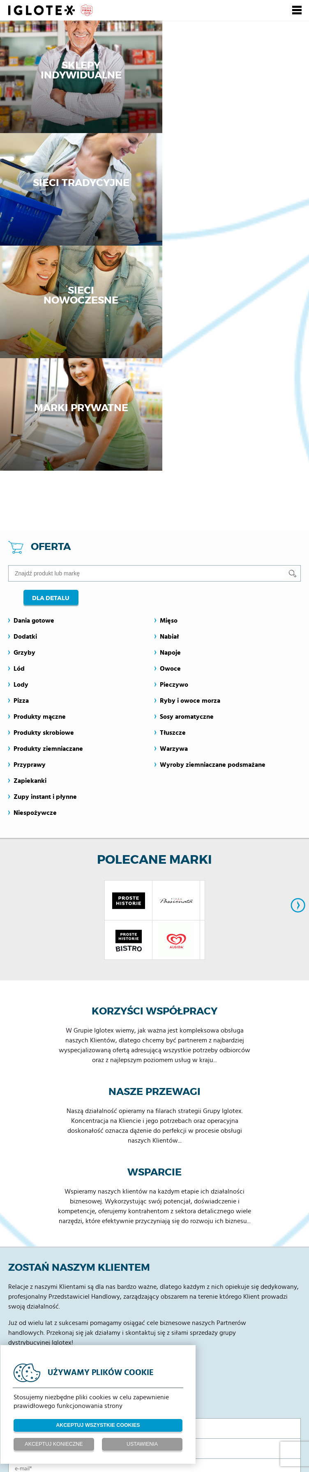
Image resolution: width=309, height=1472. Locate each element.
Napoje (170, 432)
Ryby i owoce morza (190, 480)
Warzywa (174, 528)
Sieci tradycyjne (232, 72)
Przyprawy (30, 544)
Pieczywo (174, 464)
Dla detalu (49, 378)
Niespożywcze (35, 592)
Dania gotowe (34, 400)
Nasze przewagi (154, 872)
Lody (21, 464)
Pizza (21, 480)
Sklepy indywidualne (77, 72)
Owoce (170, 448)
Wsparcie (154, 952)
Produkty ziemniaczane (48, 528)
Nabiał (169, 416)
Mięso (169, 400)
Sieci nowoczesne (77, 187)
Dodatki (25, 416)
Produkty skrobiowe (44, 512)
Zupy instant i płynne (45, 576)
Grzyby (24, 432)
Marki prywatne (232, 187)
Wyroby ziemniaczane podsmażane (212, 544)
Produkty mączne (40, 496)
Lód (19, 448)
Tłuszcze (173, 512)
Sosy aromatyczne (187, 496)
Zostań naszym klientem (79, 1047)
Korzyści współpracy (154, 791)
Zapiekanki (30, 560)
